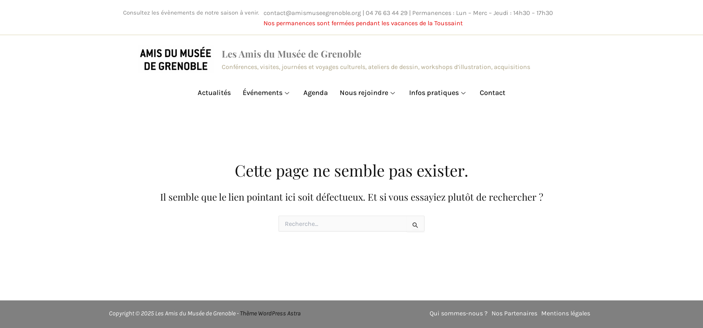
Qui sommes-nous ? (459, 313)
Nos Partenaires (514, 313)
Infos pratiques (437, 92)
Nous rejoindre (367, 92)
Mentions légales (565, 313)
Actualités (214, 92)
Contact (492, 92)
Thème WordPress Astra (270, 313)
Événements (266, 92)
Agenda (315, 92)
